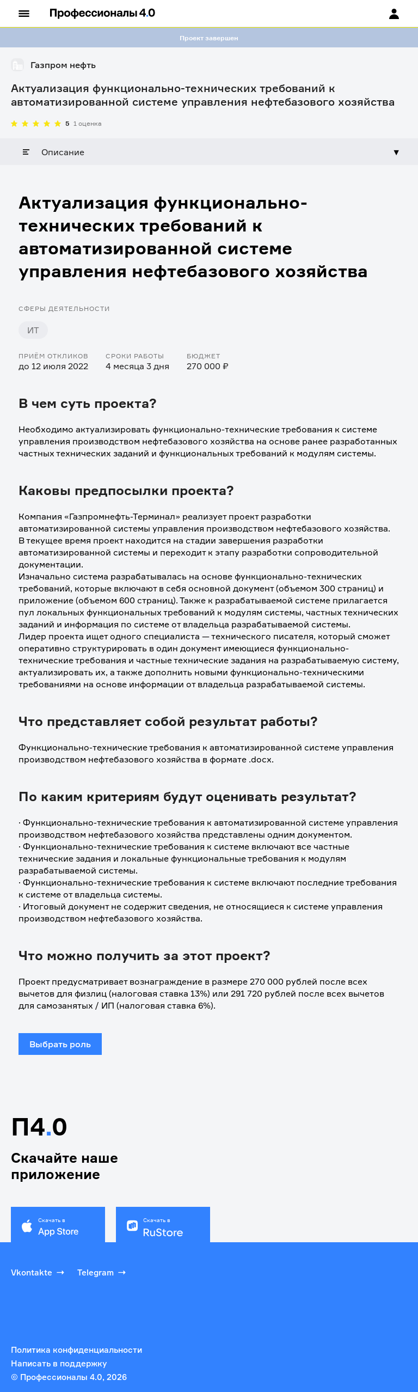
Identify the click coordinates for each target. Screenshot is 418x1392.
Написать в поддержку (59, 1363)
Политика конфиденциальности (76, 1350)
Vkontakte (38, 1272)
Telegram (102, 1272)
